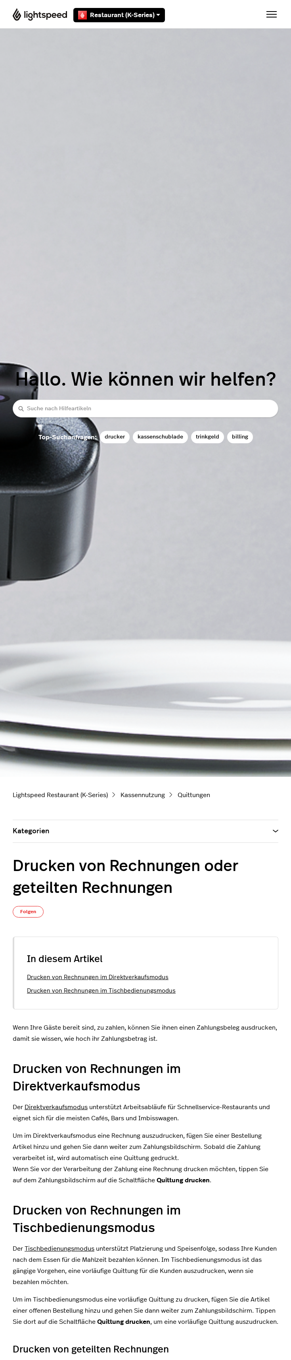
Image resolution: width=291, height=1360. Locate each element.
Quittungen (194, 795)
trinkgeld (207, 437)
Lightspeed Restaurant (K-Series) (60, 795)
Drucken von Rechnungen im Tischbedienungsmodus (101, 991)
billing (240, 437)
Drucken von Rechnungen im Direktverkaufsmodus (97, 977)
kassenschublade (160, 437)
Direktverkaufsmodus (56, 1107)
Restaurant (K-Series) (119, 15)
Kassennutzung (143, 795)
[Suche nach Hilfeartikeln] (145, 408)
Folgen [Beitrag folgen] (28, 911)
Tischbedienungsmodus (59, 1249)
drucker (115, 437)
